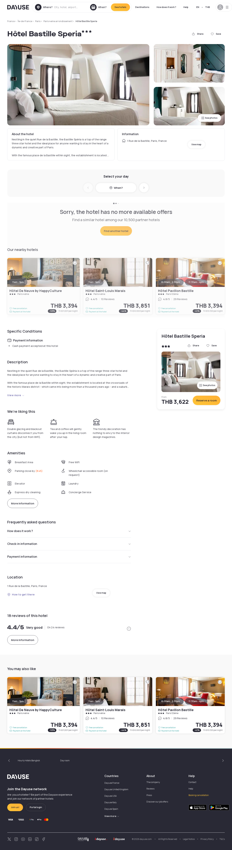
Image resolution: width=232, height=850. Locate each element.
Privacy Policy (207, 839)
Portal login (36, 807)
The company (153, 782)
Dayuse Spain (111, 808)
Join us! (15, 807)
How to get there (21, 594)
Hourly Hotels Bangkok (29, 760)
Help (185, 7)
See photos (209, 117)
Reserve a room (206, 400)
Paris (37, 21)
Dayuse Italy (110, 802)
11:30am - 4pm (196, 701)
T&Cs (222, 839)
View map (196, 144)
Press (149, 795)
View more (15, 395)
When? (116, 188)
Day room (65, 760)
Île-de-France (25, 21)
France (11, 21)
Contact (192, 782)
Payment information (69, 557)
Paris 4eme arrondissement (58, 21)
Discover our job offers (157, 801)
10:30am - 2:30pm (170, 701)
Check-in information (69, 544)
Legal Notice (189, 839)
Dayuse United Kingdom (116, 789)
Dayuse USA (110, 795)
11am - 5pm (94, 701)
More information (22, 503)
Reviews (150, 788)
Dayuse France (111, 782)
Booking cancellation (198, 795)
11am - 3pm (18, 701)
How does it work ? (166, 7)
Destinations (142, 7)
